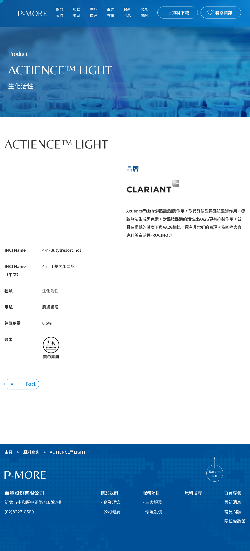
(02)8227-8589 (19, 511)
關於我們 (59, 12)
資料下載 (180, 12)
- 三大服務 (152, 502)
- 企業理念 (111, 502)
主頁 (8, 452)
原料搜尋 (93, 12)
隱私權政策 (235, 521)
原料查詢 (31, 452)
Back (23, 384)
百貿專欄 (110, 12)
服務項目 (76, 12)
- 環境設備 (152, 511)
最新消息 (127, 12)
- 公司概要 (111, 511)
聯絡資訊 (223, 12)
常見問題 (144, 12)
